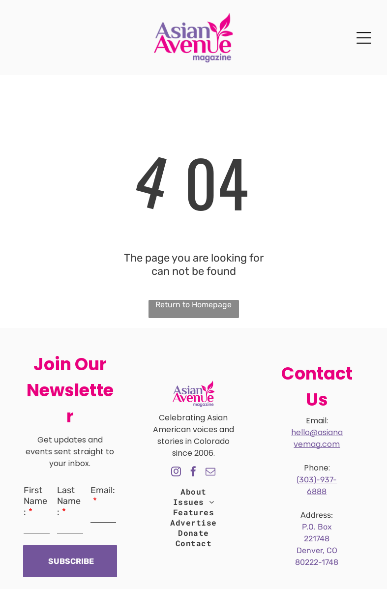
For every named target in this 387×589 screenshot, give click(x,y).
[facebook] (193, 472)
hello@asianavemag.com (317, 438)
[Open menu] (364, 37)
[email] (210, 472)
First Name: (35, 501)
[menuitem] (193, 491)
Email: (102, 490)
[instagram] (176, 472)
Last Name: (69, 501)
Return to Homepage (193, 304)
